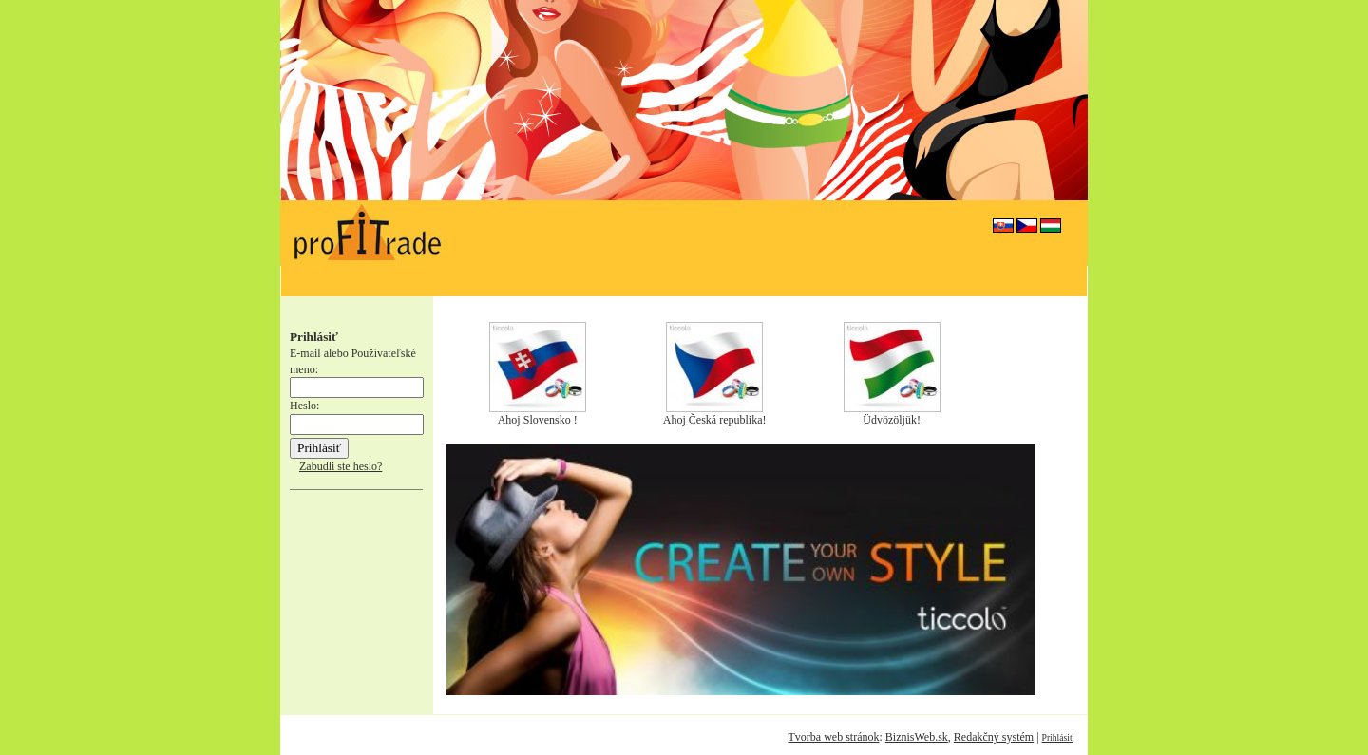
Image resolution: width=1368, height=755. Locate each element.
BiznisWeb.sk (916, 737)
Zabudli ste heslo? (340, 466)
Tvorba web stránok (833, 737)
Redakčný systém (994, 737)
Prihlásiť (1058, 737)
